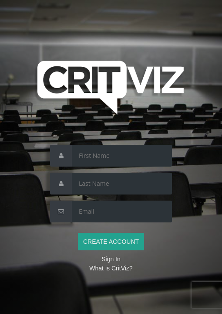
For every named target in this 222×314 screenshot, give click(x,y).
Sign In (111, 259)
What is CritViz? (110, 268)
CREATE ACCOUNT (111, 241)
